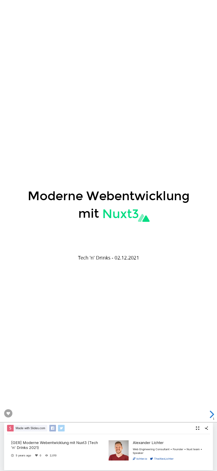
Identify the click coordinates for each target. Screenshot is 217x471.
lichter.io (140, 458)
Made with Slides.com (30, 428)
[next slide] (210, 414)
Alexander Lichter (148, 442)
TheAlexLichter (162, 458)
